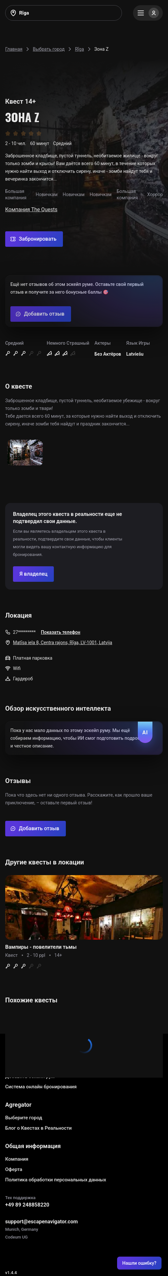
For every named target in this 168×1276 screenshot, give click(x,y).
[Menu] (148, 13)
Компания (16, 1159)
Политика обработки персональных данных (55, 1180)
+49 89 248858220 (27, 1205)
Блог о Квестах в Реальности (38, 1128)
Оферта (13, 1169)
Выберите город (23, 1118)
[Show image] (25, 453)
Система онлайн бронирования (41, 1087)
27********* (24, 632)
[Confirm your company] (33, 574)
